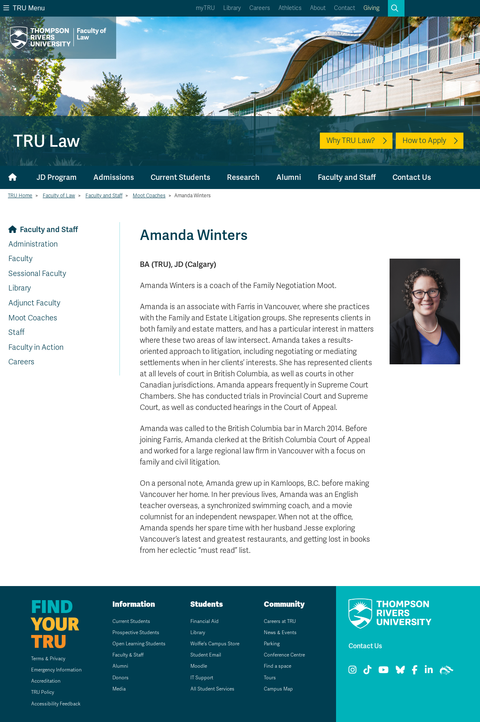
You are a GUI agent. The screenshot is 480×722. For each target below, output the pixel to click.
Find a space (277, 666)
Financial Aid (204, 621)
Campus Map (278, 689)
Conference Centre (285, 655)
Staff (16, 332)
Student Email (205, 655)
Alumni (288, 177)
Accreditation (44, 681)
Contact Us (411, 177)
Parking (271, 644)
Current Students (180, 177)
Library (232, 8)
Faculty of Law (59, 196)
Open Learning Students (138, 644)
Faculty (20, 258)
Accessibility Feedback (55, 704)
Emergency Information (55, 670)
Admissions (113, 177)
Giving (371, 8)
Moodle (198, 666)
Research (243, 177)
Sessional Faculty (37, 273)
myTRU (205, 8)
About (318, 8)
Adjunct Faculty (34, 303)
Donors (119, 678)
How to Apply (424, 140)
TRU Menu (24, 8)
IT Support (201, 678)
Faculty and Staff (347, 177)
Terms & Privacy (46, 658)
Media (118, 689)
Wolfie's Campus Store (215, 644)
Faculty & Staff (127, 655)
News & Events (280, 632)
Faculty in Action (35, 347)
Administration (33, 244)
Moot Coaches (149, 196)
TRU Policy (41, 692)
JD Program (57, 177)
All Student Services (212, 689)
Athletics (290, 8)
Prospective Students (135, 632)
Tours (269, 678)
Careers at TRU (280, 621)
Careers (259, 8)
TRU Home (20, 196)
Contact (344, 8)
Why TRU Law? (350, 140)
